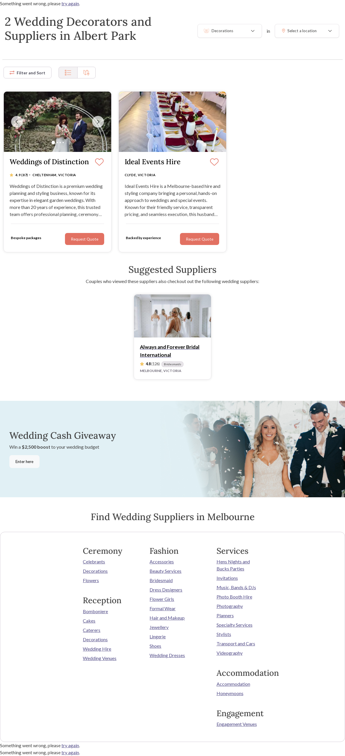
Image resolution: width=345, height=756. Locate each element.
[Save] (214, 162)
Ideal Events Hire (153, 162)
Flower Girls (162, 599)
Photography (230, 606)
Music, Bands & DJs (236, 587)
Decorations (95, 571)
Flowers (91, 580)
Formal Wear (163, 608)
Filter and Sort (27, 72)
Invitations (227, 578)
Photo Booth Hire (234, 596)
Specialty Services (235, 625)
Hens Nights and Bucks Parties (233, 565)
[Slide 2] (57, 142)
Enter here (24, 461)
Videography (230, 653)
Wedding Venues (99, 658)
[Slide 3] (60, 142)
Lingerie (158, 636)
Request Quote (199, 239)
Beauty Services (165, 571)
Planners (225, 615)
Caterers (91, 630)
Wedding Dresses (167, 655)
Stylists (224, 634)
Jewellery (159, 627)
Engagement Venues (237, 724)
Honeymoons (230, 693)
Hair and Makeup (167, 617)
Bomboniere (95, 611)
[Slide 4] (63, 142)
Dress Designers (166, 589)
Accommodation (233, 684)
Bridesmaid (161, 580)
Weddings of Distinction (49, 162)
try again (70, 3)
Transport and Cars (236, 643)
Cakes (89, 620)
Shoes (155, 646)
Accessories (162, 561)
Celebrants (94, 561)
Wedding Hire (97, 649)
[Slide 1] (53, 142)
